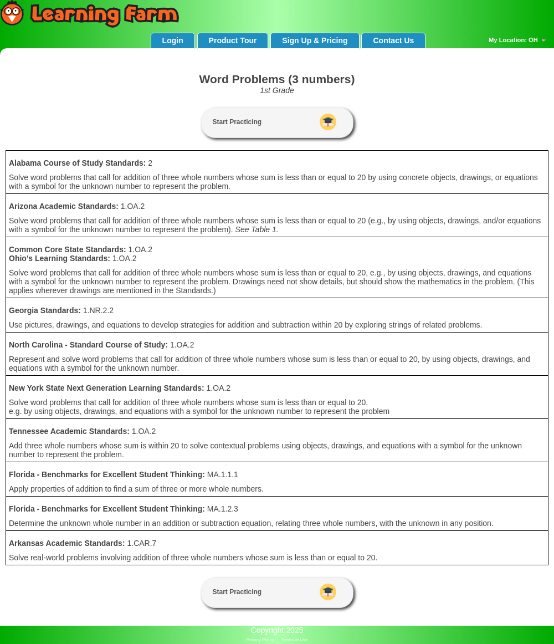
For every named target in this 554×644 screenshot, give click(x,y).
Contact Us (393, 40)
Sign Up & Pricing (314, 40)
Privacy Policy (260, 639)
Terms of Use (294, 639)
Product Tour (233, 40)
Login (172, 40)
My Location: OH (518, 40)
